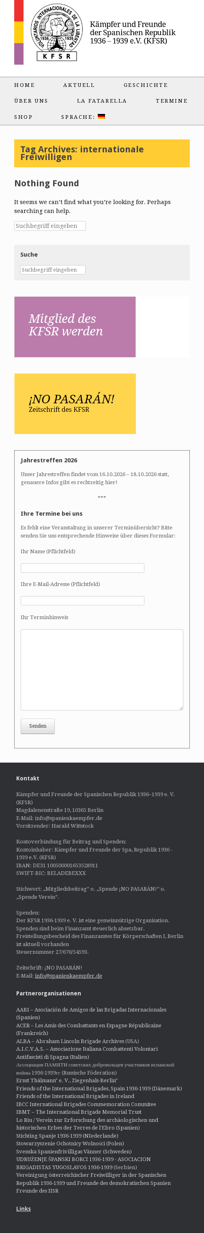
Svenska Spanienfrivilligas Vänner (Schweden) (74, 1152)
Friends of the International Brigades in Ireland (75, 1096)
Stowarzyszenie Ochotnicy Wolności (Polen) (70, 1143)
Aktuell (79, 85)
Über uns (31, 101)
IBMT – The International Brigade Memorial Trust (79, 1112)
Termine (172, 101)
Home (24, 85)
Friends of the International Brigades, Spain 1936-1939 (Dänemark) (99, 1088)
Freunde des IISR (37, 1191)
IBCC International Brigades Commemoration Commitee (86, 1104)
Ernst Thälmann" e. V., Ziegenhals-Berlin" (67, 1080)
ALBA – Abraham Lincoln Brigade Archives (70, 1041)
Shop (23, 117)
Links (23, 1209)
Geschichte (146, 85)
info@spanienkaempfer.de (68, 976)
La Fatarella (102, 101)
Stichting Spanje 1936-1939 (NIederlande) (67, 1136)
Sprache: (83, 117)
